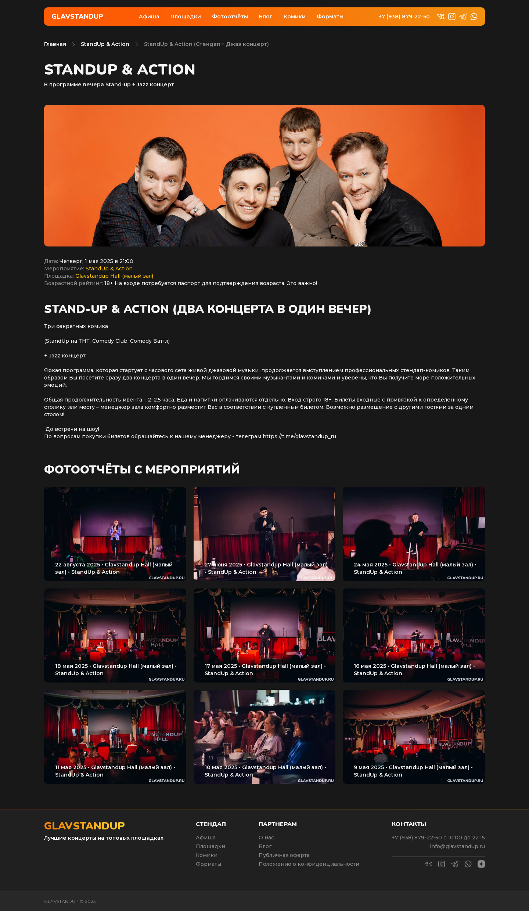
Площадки (185, 16)
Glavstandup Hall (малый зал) (114, 276)
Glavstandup (77, 16)
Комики (295, 16)
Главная (55, 44)
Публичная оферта (284, 855)
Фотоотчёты (230, 16)
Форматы (330, 16)
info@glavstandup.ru (457, 846)
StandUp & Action (105, 44)
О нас (266, 837)
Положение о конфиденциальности (309, 864)
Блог (266, 16)
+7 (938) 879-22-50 (404, 17)
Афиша (149, 16)
